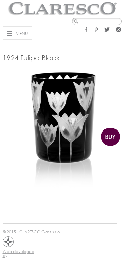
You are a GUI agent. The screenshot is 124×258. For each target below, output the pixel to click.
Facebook (86, 29)
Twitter (107, 29)
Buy (110, 136)
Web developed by (18, 252)
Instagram (118, 29)
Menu (22, 33)
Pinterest (96, 29)
